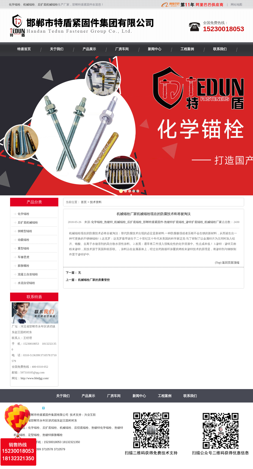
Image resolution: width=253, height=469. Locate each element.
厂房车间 (113, 396)
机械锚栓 (29, 4)
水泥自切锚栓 (26, 283)
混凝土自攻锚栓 (28, 274)
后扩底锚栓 (49, 427)
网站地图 (236, 4)
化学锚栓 (14, 4)
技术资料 (96, 202)
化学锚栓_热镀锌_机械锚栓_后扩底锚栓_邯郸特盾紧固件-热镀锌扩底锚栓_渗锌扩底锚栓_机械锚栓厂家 (156, 222)
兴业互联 (90, 414)
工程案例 (164, 396)
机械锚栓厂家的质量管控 (94, 280)
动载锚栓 (23, 239)
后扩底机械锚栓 (48, 4)
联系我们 (190, 396)
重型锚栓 (23, 248)
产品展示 (88, 396)
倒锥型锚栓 (25, 231)
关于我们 (63, 396)
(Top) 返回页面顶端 (227, 262)
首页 (84, 202)
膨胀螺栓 (23, 265)
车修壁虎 (23, 257)
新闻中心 (139, 396)
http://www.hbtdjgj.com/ (34, 378)
